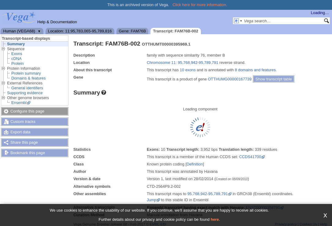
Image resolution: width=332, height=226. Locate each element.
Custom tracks (22, 121)
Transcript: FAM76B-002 (175, 31)
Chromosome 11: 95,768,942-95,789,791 (182, 62)
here (215, 219)
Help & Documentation (57, 22)
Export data (20, 132)
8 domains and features (255, 70)
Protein (17, 63)
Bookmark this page (27, 152)
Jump (151, 200)
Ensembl (19, 102)
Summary (16, 44)
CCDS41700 (250, 156)
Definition (194, 164)
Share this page (24, 142)
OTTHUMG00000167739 (230, 79)
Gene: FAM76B (132, 31)
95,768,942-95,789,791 (207, 193)
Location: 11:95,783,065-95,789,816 (80, 31)
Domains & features (28, 78)
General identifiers (27, 88)
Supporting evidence (25, 93)
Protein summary (26, 73)
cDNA (16, 58)
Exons (16, 53)
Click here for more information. (200, 4)
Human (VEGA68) (19, 31)
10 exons (188, 70)
